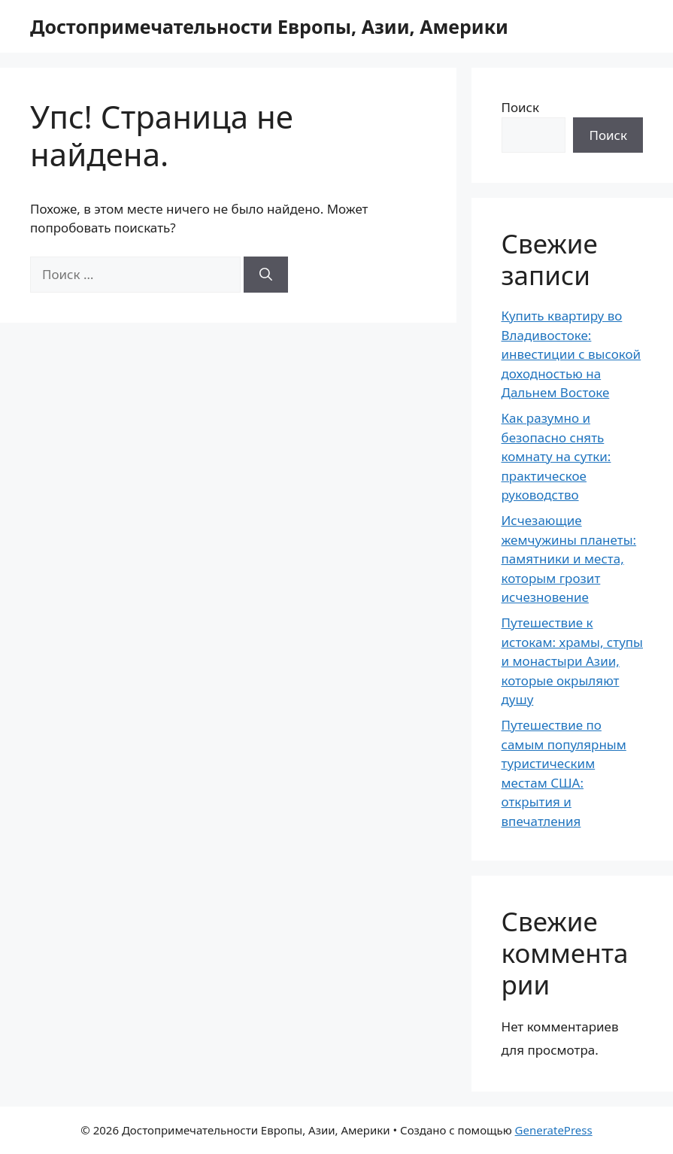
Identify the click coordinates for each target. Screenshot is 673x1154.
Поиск (521, 107)
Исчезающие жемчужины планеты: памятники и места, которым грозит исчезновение (569, 559)
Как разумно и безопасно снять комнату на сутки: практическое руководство (556, 456)
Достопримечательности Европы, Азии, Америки (269, 26)
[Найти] (266, 275)
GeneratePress (554, 1129)
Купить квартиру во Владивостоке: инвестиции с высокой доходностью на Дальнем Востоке (571, 354)
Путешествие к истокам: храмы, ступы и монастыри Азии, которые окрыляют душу (573, 661)
